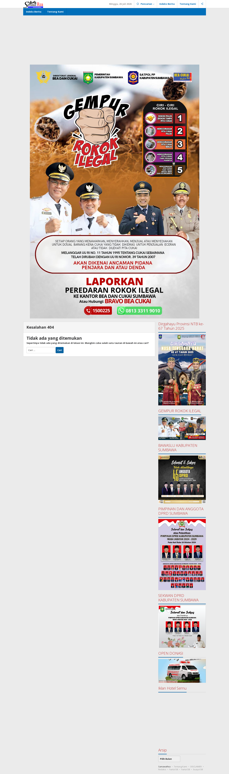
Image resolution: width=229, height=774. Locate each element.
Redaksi (162, 769)
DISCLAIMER (196, 766)
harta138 (173, 769)
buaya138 (198, 769)
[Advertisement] (114, 39)
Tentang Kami (180, 766)
